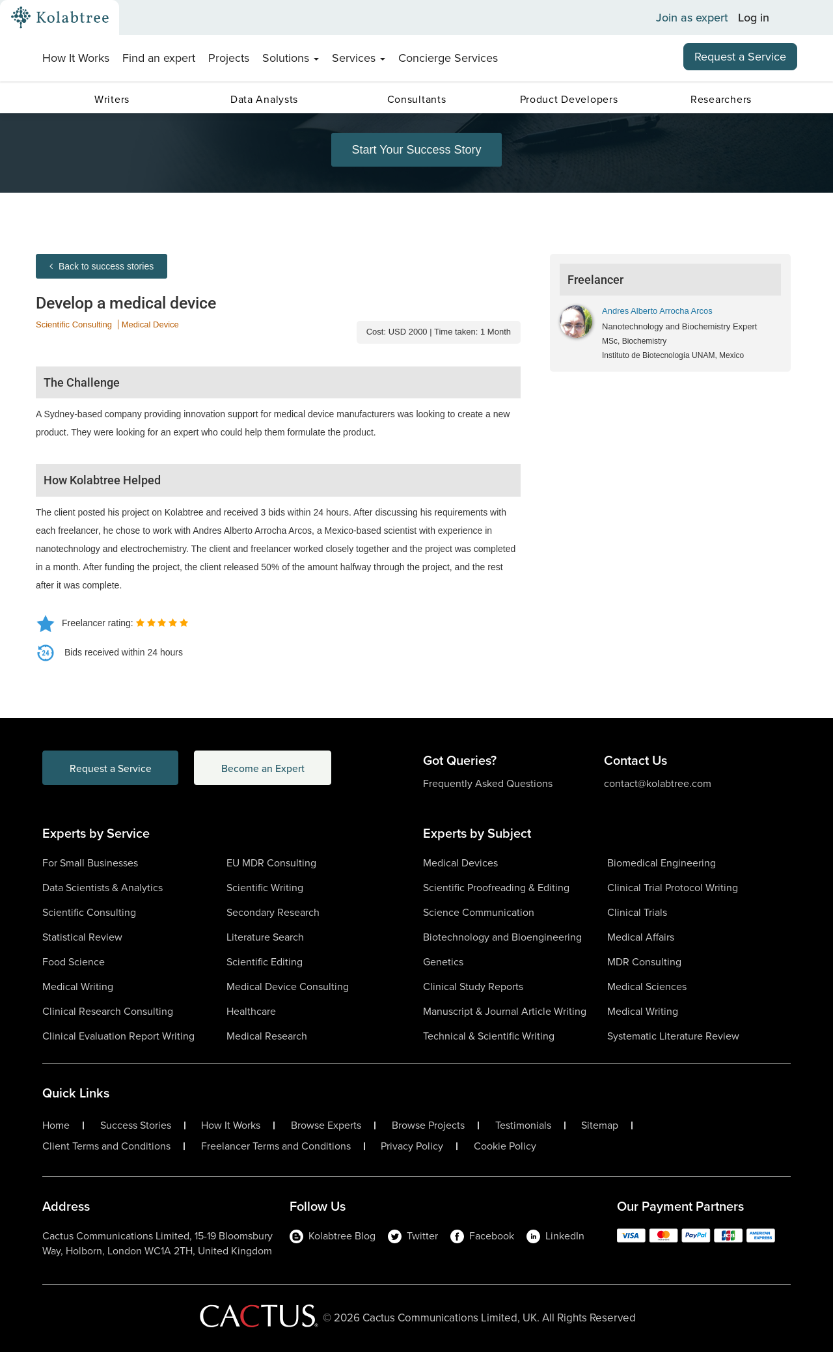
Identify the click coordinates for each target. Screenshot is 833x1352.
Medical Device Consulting (287, 986)
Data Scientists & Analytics (102, 887)
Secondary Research (273, 912)
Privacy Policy (412, 1146)
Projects (228, 57)
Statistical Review (82, 937)
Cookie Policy (505, 1146)
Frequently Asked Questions (488, 783)
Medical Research (266, 1035)
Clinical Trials (637, 912)
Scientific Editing (264, 961)
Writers (112, 99)
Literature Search (265, 937)
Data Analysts (264, 99)
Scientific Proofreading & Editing (496, 887)
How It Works (75, 57)
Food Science (73, 961)
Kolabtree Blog (333, 1235)
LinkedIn (555, 1235)
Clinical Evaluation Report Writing (118, 1035)
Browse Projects (428, 1125)
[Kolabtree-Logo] (60, 17)
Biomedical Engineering (661, 862)
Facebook (482, 1235)
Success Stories (135, 1125)
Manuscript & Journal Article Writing (504, 1011)
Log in (753, 17)
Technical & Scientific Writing (488, 1035)
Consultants (416, 99)
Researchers (721, 99)
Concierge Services (448, 57)
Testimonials (523, 1125)
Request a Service (740, 56)
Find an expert (158, 57)
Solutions (290, 57)
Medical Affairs (640, 937)
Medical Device (150, 324)
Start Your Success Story (416, 149)
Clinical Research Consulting (107, 1011)
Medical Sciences (647, 986)
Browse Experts (326, 1125)
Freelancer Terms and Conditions (276, 1146)
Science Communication (478, 912)
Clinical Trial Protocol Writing (672, 887)
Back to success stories (101, 266)
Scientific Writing (264, 887)
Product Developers (569, 99)
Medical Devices (460, 862)
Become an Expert (272, 768)
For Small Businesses (90, 862)
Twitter (413, 1235)
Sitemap (599, 1125)
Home (56, 1125)
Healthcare (251, 1011)
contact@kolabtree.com (657, 783)
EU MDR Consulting (271, 862)
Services (358, 57)
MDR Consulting (644, 961)
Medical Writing (77, 986)
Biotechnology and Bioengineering (502, 937)
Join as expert (692, 17)
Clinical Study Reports (473, 986)
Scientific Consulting (74, 324)
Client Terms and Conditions (106, 1146)
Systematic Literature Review (673, 1035)
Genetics (443, 961)
